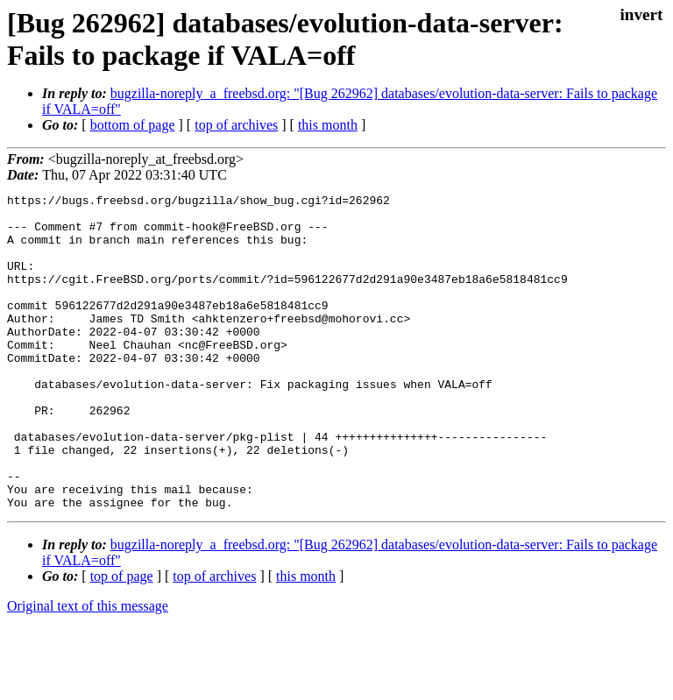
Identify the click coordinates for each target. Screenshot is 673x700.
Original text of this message (87, 668)
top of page (121, 639)
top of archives (236, 124)
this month (328, 124)
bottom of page (132, 124)
